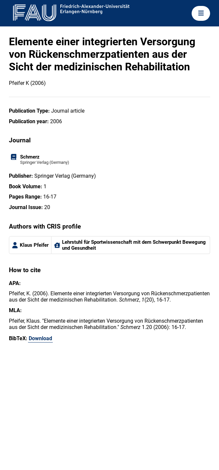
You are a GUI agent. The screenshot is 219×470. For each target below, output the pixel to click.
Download (40, 338)
